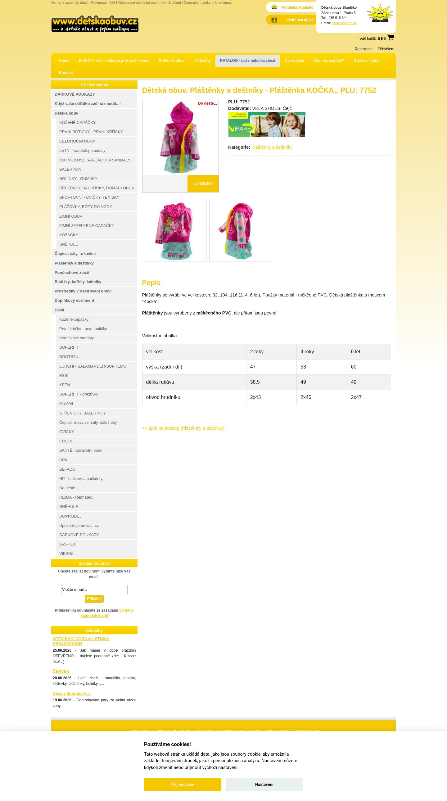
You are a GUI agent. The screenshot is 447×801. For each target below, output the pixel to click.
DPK (63, 460)
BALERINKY (70, 169)
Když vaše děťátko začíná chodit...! (88, 103)
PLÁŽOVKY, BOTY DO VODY (85, 206)
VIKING (66, 553)
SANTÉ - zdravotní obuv (80, 450)
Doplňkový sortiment (74, 300)
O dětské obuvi (172, 60)
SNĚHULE (68, 244)
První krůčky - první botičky (83, 328)
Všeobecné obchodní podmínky (142, 2)
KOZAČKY (68, 235)
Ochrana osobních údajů (69, 2)
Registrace (363, 49)
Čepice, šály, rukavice (75, 253)
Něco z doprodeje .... (72, 693)
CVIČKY (66, 431)
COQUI (65, 441)
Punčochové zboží (72, 272)
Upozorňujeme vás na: (79, 525)
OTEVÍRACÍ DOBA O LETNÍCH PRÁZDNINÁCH (81, 641)
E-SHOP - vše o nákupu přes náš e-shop (114, 60)
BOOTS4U (68, 356)
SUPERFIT (69, 347)
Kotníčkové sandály (76, 338)
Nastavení (264, 784)
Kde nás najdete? (329, 60)
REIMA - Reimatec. (76, 497)
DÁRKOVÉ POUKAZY (75, 94)
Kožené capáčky (73, 319)
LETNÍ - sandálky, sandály (82, 150)
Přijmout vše (182, 784)
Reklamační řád (103, 2)
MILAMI (66, 403)
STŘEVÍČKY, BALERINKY (82, 413)
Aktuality (203, 60)
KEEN (64, 384)
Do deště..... (70, 488)
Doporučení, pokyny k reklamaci (208, 2)
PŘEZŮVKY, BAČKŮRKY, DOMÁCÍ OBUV (96, 188)
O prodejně (294, 60)
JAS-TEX (67, 544)
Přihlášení (386, 49)
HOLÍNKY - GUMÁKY (78, 178)
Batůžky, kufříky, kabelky (78, 281)
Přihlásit (94, 599)
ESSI (63, 375)
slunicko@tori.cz (344, 23)
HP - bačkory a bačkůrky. (81, 478)
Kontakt (66, 72)
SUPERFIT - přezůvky (78, 394)
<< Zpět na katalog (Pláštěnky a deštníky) (183, 428)
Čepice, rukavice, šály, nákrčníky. (88, 422)
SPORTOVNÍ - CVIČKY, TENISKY (89, 197)
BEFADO (67, 469)
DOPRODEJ (70, 516)
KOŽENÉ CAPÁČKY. (77, 122)
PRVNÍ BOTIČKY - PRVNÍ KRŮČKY (91, 131)
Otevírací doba (366, 60)
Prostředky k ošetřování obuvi (83, 291)
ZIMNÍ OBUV (71, 216)
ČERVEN (61, 671)
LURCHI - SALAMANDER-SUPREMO (92, 366)
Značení (175, 2)
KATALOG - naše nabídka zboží (247, 60)
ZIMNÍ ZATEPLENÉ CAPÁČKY (86, 225)
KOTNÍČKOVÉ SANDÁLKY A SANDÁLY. (95, 160)
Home (64, 60)
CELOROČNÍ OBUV (77, 141)
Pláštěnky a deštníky (271, 147)
